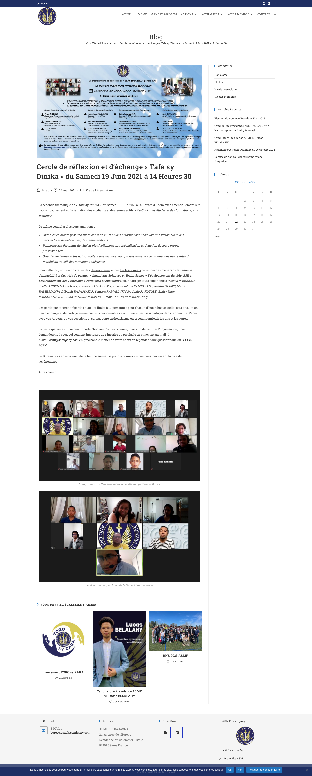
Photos (218, 82)
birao (45, 190)
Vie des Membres (225, 96)
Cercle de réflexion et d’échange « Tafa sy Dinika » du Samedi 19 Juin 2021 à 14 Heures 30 (173, 43)
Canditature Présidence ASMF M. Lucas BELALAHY (119, 693)
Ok (230, 769)
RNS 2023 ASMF (175, 655)
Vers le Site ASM (233, 758)
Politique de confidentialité (264, 769)
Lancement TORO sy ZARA (63, 672)
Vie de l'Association (99, 190)
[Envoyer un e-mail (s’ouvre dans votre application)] (273, 3)
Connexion (43, 3)
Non (240, 769)
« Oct (217, 236)
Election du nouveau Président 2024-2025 (239, 118)
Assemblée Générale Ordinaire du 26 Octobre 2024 (244, 149)
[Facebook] (165, 732)
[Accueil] (87, 43)
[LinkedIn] (177, 732)
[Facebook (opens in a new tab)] (264, 3)
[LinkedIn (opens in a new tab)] (269, 3)
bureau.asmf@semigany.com (59, 340)
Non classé (221, 75)
